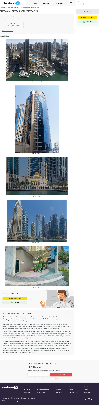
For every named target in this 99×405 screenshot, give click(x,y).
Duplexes (58, 390)
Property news (73, 392)
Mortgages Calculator (43, 390)
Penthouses (59, 392)
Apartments (59, 387)
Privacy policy (15, 398)
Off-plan (39, 387)
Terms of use (25, 398)
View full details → (7, 31)
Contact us (87, 392)
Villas (71, 390)
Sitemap (33, 398)
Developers (59, 3)
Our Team (87, 387)
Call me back (61, 374)
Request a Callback (15, 298)
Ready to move (41, 392)
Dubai (35, 3)
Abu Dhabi (46, 3)
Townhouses (73, 387)
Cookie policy (6, 398)
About (86, 390)
